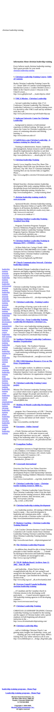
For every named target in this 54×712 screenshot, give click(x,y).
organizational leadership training (7, 404)
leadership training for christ (6, 353)
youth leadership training (6, 431)
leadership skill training (6, 335)
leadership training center (6, 391)
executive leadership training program (6, 278)
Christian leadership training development (33, 505)
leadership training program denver (6, 304)
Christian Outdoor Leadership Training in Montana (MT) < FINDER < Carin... (31, 242)
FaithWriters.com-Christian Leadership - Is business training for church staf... (31, 141)
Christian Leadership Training (28, 606)
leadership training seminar (6, 360)
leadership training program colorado (6, 295)
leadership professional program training (6, 287)
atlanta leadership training (6, 416)
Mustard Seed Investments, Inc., (23, 707)
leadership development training (7, 322)
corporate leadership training (6, 372)
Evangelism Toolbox (24, 444)
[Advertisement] (35, 7)
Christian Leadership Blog (26, 626)
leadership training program (6, 271)
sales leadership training (6, 366)
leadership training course (6, 397)
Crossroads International (26, 464)
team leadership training (6, 379)
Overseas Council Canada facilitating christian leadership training (29, 585)
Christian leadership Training (27, 160)
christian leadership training (6, 410)
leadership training (6, 310)
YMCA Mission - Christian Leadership (31, 99)
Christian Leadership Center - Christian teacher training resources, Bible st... (30, 485)
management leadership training (7, 315)
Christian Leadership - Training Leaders (32, 302)
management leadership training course (7, 329)
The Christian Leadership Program (30, 545)
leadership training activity (6, 347)
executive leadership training (6, 341)
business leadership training (6, 385)
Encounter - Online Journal (27, 427)
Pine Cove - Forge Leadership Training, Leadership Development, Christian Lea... (30, 321)
